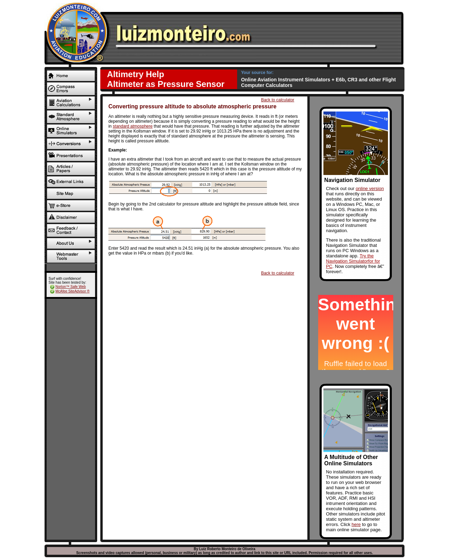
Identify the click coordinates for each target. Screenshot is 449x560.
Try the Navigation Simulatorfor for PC (353, 261)
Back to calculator (277, 99)
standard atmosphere (133, 126)
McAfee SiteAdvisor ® (72, 291)
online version (370, 188)
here (356, 524)
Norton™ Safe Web (70, 287)
